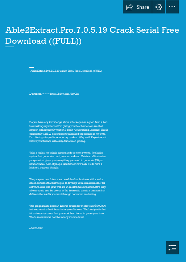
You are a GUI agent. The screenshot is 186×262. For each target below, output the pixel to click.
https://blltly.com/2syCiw (64, 93)
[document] (93, 131)
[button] (137, 6)
